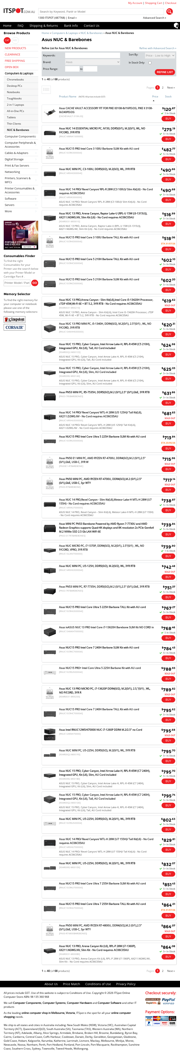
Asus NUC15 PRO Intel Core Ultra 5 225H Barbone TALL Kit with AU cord (102, 607)
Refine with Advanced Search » (157, 48)
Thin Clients (14, 123)
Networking (12, 172)
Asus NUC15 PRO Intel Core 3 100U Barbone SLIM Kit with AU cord (99, 148)
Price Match (71, 984)
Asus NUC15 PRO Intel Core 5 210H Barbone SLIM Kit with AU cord (99, 279)
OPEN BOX (12, 67)
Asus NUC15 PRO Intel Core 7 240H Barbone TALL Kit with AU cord (99, 709)
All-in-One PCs (15, 111)
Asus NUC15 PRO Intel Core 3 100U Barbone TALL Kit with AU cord (99, 237)
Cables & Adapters (16, 153)
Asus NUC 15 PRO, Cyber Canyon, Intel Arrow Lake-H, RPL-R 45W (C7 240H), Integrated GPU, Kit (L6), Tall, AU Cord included (104, 797)
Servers (9, 205)
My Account (135, 3)
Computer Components (20, 136)
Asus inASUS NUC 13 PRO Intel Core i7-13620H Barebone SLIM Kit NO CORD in (106, 627)
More (8, 211)
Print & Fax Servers (17, 165)
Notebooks (13, 92)
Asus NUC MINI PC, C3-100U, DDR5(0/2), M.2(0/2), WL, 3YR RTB (97, 169)
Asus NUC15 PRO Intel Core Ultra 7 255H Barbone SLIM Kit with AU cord (102, 883)
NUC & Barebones (92, 33)
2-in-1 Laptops (15, 105)
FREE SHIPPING (15, 61)
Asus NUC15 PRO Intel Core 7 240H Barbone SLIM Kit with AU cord (99, 647)
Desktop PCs (14, 86)
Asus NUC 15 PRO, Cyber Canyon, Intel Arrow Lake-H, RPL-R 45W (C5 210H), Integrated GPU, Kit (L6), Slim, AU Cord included (104, 370)
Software (10, 199)
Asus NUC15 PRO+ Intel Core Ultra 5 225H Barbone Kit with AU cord (100, 668)
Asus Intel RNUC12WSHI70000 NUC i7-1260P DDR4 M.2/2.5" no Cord (100, 730)
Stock (168, 96)
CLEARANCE (12, 54)
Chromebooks (15, 79)
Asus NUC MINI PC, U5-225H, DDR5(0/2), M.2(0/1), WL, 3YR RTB (97, 750)
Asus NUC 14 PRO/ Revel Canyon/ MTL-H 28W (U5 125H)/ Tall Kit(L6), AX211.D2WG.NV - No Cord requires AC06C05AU (100, 414)
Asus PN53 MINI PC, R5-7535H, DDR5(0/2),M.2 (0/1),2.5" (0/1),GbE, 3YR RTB (104, 392)
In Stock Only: (140, 62)
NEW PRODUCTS (15, 48)
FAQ (20, 25)
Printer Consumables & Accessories (20, 190)
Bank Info (71, 25)
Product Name (67, 96)
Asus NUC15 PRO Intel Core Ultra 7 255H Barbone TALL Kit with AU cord (102, 904)
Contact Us (91, 25)
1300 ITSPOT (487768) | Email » (57, 18)
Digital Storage (14, 159)
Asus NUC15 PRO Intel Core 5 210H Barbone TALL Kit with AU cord (99, 259)
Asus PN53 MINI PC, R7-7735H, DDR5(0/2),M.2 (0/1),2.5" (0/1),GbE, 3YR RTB (104, 586)
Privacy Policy (125, 984)
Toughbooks (14, 98)
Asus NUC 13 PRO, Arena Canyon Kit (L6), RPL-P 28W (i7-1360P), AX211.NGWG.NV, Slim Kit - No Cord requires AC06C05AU (97, 948)
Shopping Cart (153, 3)
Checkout (170, 3)
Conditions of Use (98, 984)
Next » (171, 87)
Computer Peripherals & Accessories (20, 145)
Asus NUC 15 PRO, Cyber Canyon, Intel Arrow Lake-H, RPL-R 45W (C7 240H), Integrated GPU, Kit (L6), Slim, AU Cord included (104, 773)
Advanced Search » (154, 18)
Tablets (11, 117)
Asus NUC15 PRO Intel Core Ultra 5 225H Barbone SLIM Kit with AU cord (102, 436)
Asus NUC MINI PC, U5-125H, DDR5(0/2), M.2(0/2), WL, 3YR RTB (97, 566)
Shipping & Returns (44, 25)
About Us (51, 984)
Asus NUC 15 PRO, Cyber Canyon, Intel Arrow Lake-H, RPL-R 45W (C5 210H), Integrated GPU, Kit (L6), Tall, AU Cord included (104, 346)
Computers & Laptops (65, 33)
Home (7, 25)
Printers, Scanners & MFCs (18, 180)
